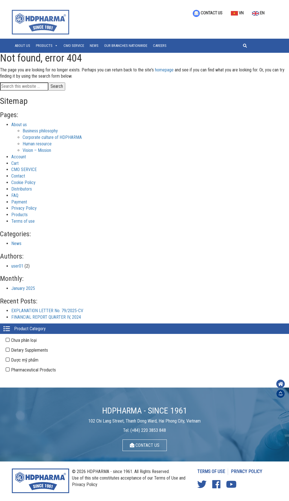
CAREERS (160, 45)
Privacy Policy (24, 208)
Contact (18, 176)
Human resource (37, 143)
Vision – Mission (37, 150)
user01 (17, 266)
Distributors (21, 189)
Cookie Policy (23, 182)
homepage (164, 70)
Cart (15, 163)
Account (18, 156)
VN (237, 13)
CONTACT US (207, 13)
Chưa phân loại (24, 340)
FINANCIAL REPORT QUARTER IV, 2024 (46, 317)
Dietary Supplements (29, 350)
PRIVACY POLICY (246, 471)
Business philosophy (40, 131)
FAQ (14, 195)
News (94, 45)
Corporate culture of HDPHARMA (52, 137)
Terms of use (23, 221)
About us (22, 45)
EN (258, 13)
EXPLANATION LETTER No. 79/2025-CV (47, 310)
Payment (19, 202)
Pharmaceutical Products (33, 370)
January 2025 (23, 288)
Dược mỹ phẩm (24, 360)
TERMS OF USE (211, 471)
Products (44, 45)
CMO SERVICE (74, 45)
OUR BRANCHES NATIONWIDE (125, 45)
